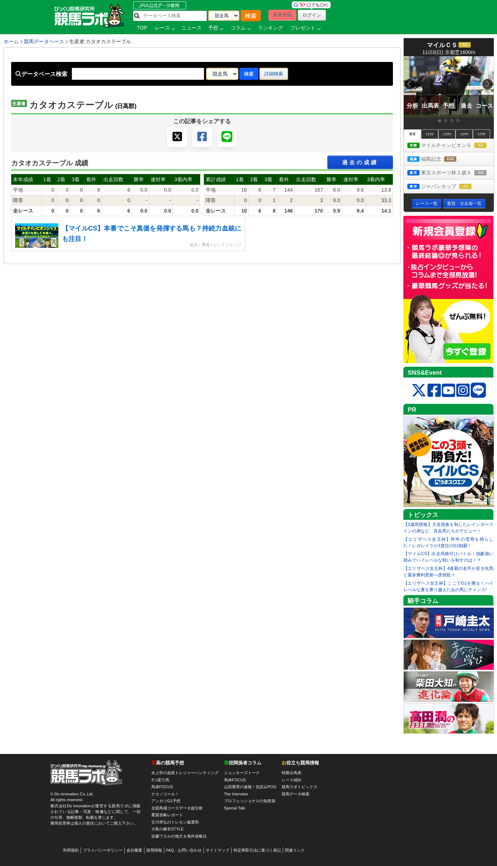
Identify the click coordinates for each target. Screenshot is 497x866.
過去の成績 (360, 162)
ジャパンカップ (446, 186)
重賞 (412, 134)
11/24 (464, 134)
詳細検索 (273, 73)
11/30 (481, 134)
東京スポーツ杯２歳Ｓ (450, 173)
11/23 (447, 134)
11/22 (430, 134)
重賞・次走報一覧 (464, 203)
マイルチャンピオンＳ (450, 145)
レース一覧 (427, 203)
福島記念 (438, 159)
